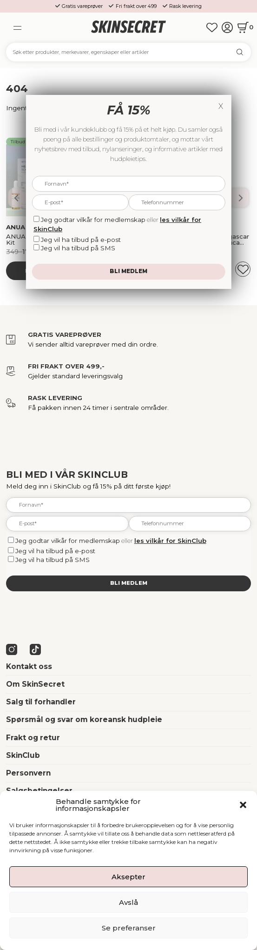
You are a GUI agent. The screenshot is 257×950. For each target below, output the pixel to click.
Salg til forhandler (41, 701)
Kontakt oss (29, 666)
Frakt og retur (33, 737)
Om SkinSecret (35, 684)
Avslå (128, 902)
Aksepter (128, 876)
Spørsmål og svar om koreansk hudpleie (84, 719)
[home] (128, 27)
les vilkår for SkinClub (170, 540)
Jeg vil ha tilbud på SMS (52, 559)
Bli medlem (128, 583)
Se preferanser (129, 927)
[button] (243, 805)
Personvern (28, 773)
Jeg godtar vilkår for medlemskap (67, 540)
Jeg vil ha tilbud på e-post (55, 551)
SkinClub (23, 755)
